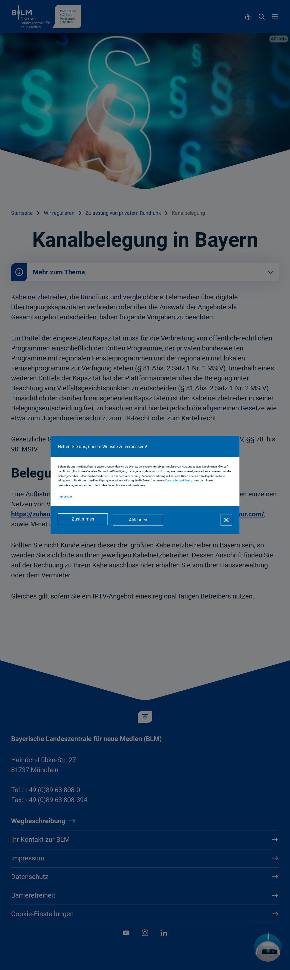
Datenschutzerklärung (179, 481)
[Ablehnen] (139, 520)
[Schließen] (226, 520)
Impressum (65, 497)
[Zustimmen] (83, 520)
